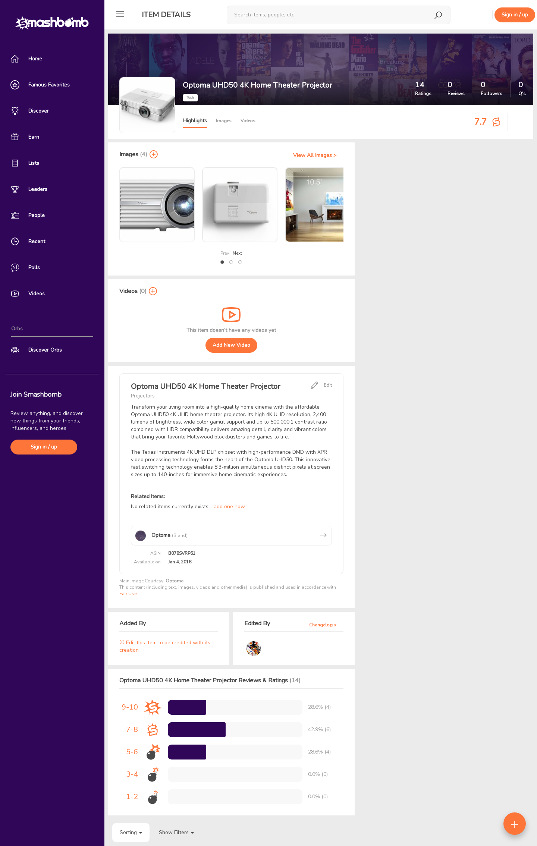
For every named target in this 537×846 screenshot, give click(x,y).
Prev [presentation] (224, 253)
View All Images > (314, 155)
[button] (222, 262)
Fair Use (127, 594)
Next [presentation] (237, 253)
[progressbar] (187, 707)
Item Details (166, 15)
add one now (229, 506)
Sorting (131, 832)
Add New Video (231, 345)
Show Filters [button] (176, 832)
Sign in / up (44, 446)
